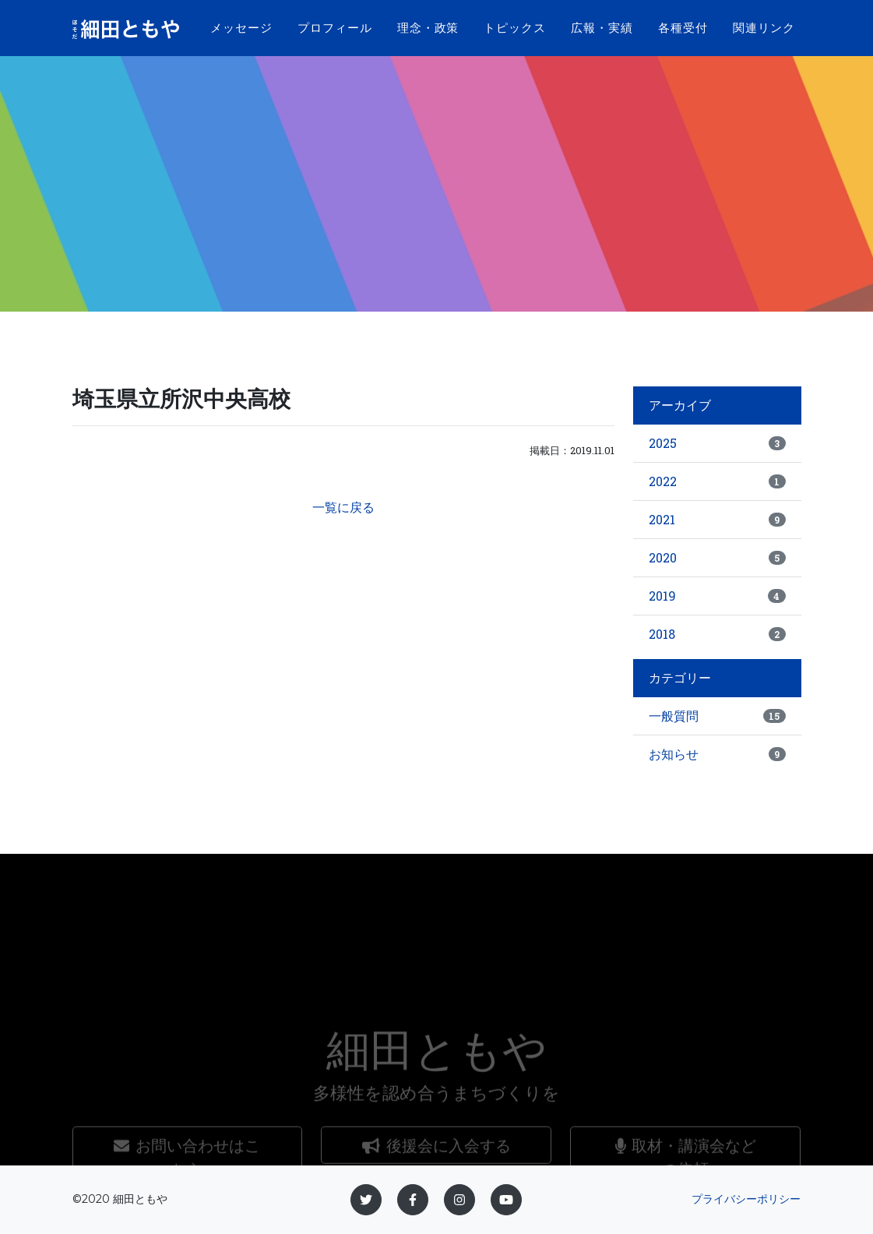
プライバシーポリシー (746, 1199)
